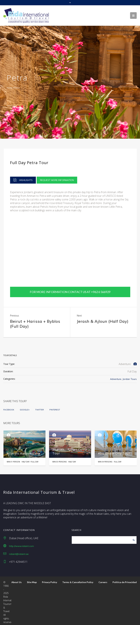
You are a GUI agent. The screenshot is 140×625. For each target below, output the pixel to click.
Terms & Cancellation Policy (77, 579)
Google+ (25, 406)
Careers (103, 579)
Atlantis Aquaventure (23, 450)
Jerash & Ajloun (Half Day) (102, 318)
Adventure (115, 376)
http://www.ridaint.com (21, 543)
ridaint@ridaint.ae (19, 551)
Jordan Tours (129, 376)
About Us (16, 579)
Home (10, 88)
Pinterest (54, 406)
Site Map (32, 579)
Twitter (39, 406)
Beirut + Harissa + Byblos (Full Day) (35, 321)
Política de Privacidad (125, 579)
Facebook (8, 406)
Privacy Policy (49, 579)
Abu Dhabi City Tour (114, 450)
